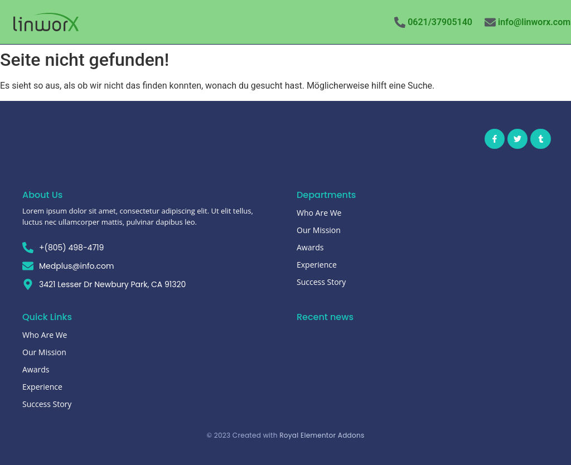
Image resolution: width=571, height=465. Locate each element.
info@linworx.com (534, 22)
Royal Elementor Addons (321, 435)
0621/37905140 (440, 22)
